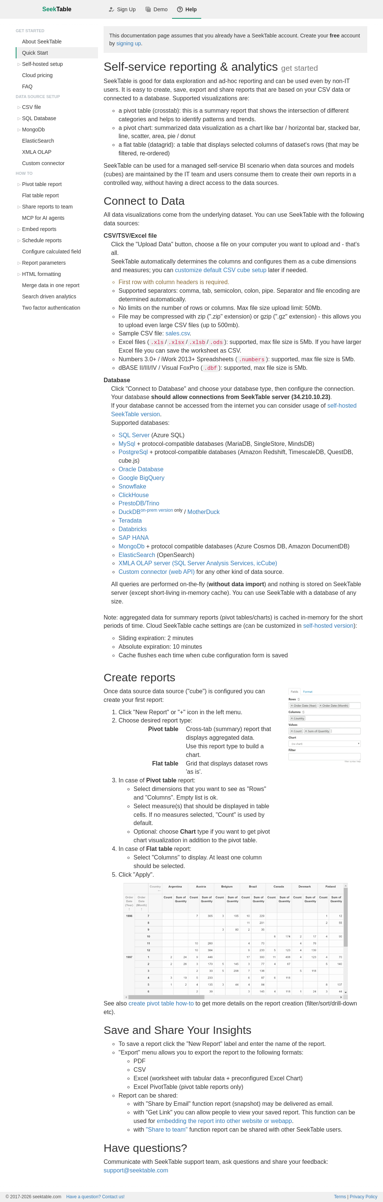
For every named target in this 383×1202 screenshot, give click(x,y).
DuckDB (130, 512)
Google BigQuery (142, 478)
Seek (56, 9)
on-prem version (157, 510)
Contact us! (95, 1196)
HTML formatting (41, 274)
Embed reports (39, 229)
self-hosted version (328, 626)
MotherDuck (203, 512)
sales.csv (177, 333)
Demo (156, 9)
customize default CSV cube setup (221, 270)
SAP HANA (134, 538)
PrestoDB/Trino (139, 503)
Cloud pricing (37, 75)
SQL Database (39, 118)
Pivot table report (42, 184)
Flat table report (40, 195)
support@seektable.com (136, 1170)
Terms (340, 1196)
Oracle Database (141, 469)
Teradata (130, 520)
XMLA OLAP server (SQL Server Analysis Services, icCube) (198, 563)
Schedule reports (42, 240)
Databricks (133, 529)
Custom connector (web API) (157, 572)
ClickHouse (134, 495)
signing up (128, 43)
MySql (127, 444)
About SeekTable (42, 42)
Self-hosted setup (42, 64)
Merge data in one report (50, 285)
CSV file (31, 107)
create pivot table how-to (161, 1003)
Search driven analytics (49, 296)
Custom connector (43, 163)
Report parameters (44, 263)
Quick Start (35, 53)
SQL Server (134, 435)
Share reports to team (47, 207)
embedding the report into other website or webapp (224, 1121)
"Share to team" (167, 1129)
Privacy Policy (363, 1196)
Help (187, 9)
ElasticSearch (38, 141)
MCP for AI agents (43, 218)
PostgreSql (133, 452)
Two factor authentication (51, 308)
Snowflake (132, 486)
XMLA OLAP (37, 152)
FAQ (27, 86)
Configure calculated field (51, 252)
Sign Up (122, 9)
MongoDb (33, 130)
